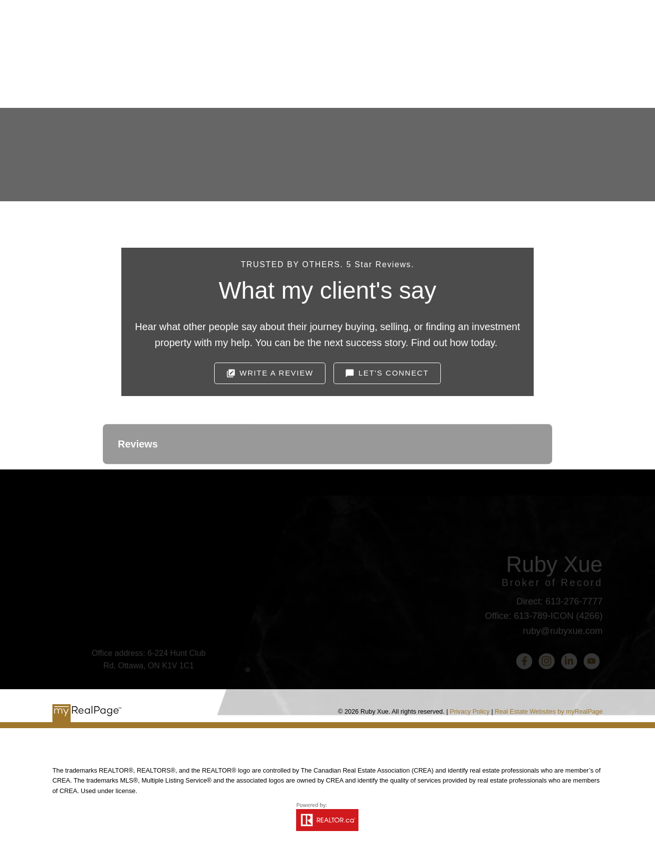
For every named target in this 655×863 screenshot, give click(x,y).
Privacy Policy (470, 711)
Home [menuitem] (115, 79)
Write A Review (277, 373)
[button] (269, 374)
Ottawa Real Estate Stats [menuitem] (491, 79)
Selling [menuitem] (209, 79)
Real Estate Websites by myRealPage (549, 711)
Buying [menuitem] (266, 79)
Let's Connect (393, 373)
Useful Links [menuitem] (418, 79)
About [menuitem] (153, 79)
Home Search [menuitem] (335, 79)
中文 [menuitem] (544, 79)
